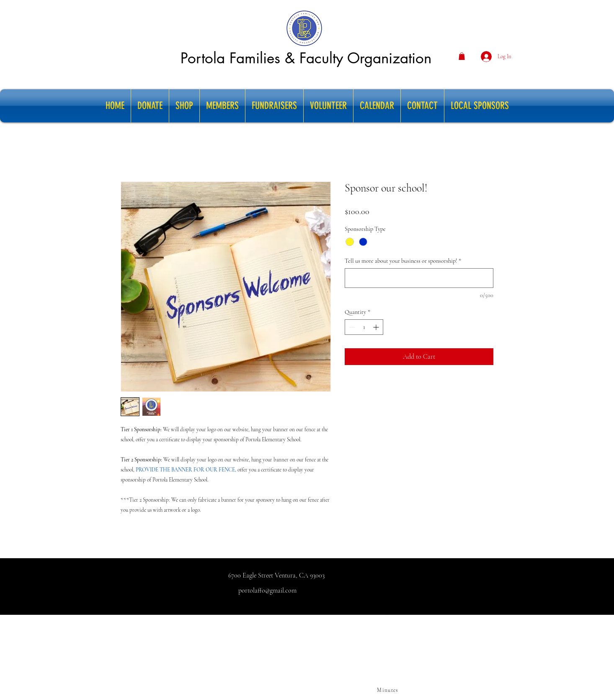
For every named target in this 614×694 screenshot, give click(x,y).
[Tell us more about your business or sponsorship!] (419, 278)
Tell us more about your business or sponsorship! (403, 260)
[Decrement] (351, 327)
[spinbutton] (363, 327)
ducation (563, 622)
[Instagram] (382, 620)
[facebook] (395, 620)
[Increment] (376, 327)
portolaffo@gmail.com (267, 590)
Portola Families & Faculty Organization (306, 58)
